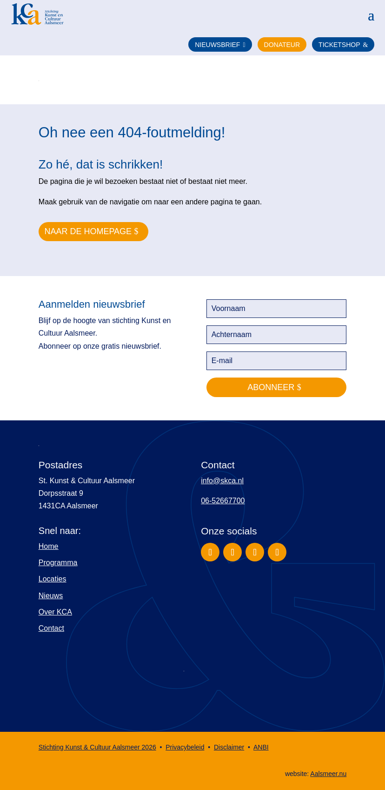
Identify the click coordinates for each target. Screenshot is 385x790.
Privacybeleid (185, 747)
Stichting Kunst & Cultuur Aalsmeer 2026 (97, 747)
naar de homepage (88, 231)
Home (49, 546)
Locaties (52, 579)
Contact (51, 628)
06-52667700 (223, 501)
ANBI (261, 747)
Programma (58, 563)
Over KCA (55, 612)
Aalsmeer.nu (328, 773)
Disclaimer (229, 747)
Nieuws (51, 596)
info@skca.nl (222, 481)
